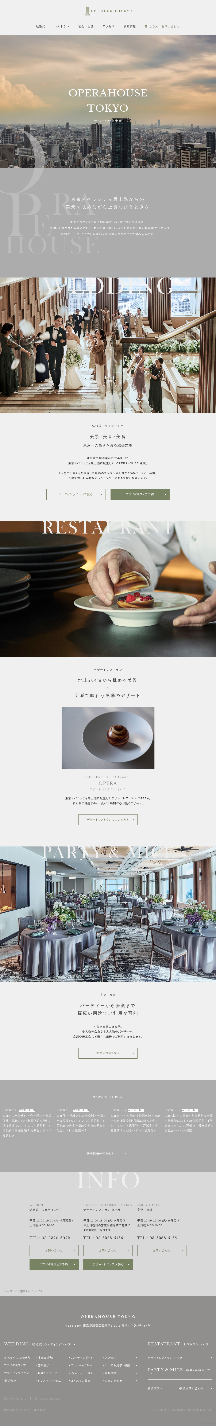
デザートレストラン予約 (108, 1264)
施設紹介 (44, 1365)
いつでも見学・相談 (117, 1365)
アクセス (109, 26)
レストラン (62, 26)
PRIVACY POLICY (17, 1410)
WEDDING (17, 1398)
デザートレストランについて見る (108, 819)
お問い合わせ (54, 1250)
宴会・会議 (86, 26)
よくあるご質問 (81, 1380)
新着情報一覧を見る (100, 1153)
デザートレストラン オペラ (165, 1357)
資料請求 (111, 1373)
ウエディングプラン (16, 1373)
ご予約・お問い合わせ (164, 26)
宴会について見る (108, 1053)
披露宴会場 (45, 1357)
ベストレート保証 (82, 1373)
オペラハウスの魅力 (17, 1357)
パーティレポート (82, 1357)
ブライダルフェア (15, 1365)
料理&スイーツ (47, 1373)
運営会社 (39, 1410)
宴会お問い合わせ (192, 1388)
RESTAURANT (51, 1398)
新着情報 (130, 26)
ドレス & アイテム (49, 1380)
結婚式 (40, 26)
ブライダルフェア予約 (140, 494)
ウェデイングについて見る (76, 494)
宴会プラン (155, 1388)
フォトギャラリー (82, 1365)
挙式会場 (10, 1380)
